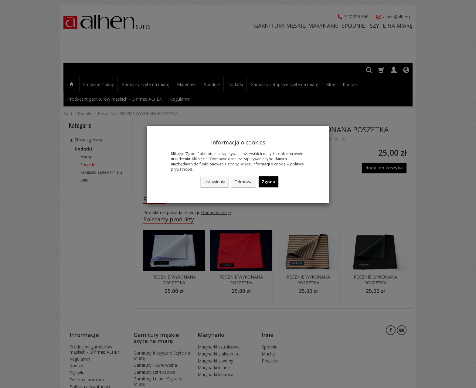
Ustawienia (214, 182)
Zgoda (268, 182)
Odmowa (243, 182)
